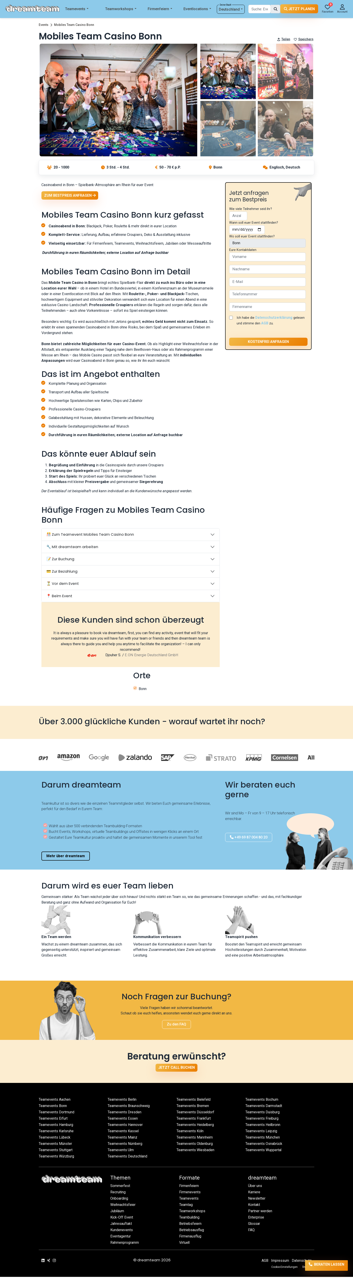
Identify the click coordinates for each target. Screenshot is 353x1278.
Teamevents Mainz (123, 1138)
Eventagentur (120, 1237)
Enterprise (256, 1218)
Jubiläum (117, 1212)
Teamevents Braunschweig (129, 1107)
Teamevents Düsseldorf (195, 1113)
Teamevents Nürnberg (125, 1145)
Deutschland (231, 9)
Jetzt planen (299, 9)
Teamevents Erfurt (53, 1119)
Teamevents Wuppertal (263, 1151)
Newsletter (257, 1200)
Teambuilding (189, 1218)
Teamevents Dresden (125, 1113)
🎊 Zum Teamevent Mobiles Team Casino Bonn (90, 535)
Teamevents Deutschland (128, 1157)
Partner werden (260, 1212)
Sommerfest (120, 1187)
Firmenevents (190, 1193)
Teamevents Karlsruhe (56, 1132)
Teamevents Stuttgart (56, 1151)
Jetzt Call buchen (176, 1069)
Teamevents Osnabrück (264, 1145)
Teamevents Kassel (123, 1132)
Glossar (254, 1225)
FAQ (251, 1231)
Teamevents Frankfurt (193, 1119)
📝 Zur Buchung (60, 560)
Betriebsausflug (191, 1231)
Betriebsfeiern (190, 1225)
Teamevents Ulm (121, 1151)
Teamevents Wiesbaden (195, 1151)
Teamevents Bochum (262, 1100)
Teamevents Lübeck (55, 1138)
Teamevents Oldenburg (194, 1145)
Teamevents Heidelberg (195, 1126)
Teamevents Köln (190, 1132)
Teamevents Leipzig (261, 1132)
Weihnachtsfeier (123, 1206)
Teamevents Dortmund (57, 1113)
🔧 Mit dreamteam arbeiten (72, 548)
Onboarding (119, 1200)
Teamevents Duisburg (262, 1113)
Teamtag (186, 1206)
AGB (277, 323)
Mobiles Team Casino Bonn (74, 25)
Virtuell (184, 1244)
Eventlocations (197, 9)
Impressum (279, 1262)
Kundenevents (121, 1231)
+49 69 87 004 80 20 (248, 838)
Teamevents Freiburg (262, 1119)
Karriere (254, 1193)
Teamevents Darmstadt (264, 1107)
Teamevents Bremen (192, 1107)
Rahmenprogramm (125, 1244)
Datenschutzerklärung (274, 317)
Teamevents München (263, 1138)
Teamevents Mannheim (195, 1138)
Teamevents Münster (55, 1145)
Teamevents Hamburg (56, 1126)
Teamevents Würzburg (57, 1157)
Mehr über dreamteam (65, 857)
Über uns (255, 1187)
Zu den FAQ (176, 1025)
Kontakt (254, 1206)
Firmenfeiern (160, 9)
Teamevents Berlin (122, 1100)
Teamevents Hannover (125, 1126)
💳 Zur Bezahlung (61, 572)
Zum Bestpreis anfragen (70, 195)
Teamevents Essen (123, 1119)
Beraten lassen (322, 1266)
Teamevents (76, 9)
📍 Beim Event (59, 596)
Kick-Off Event (122, 1218)
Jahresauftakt (121, 1225)
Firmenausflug (190, 1237)
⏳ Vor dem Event (62, 584)
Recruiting (118, 1193)
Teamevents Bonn (53, 1107)
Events (43, 25)
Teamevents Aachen (55, 1100)
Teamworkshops (120, 9)
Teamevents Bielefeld (193, 1100)
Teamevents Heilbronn (263, 1126)
